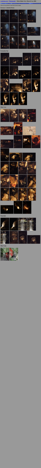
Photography (12, 1)
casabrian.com (4, 1)
